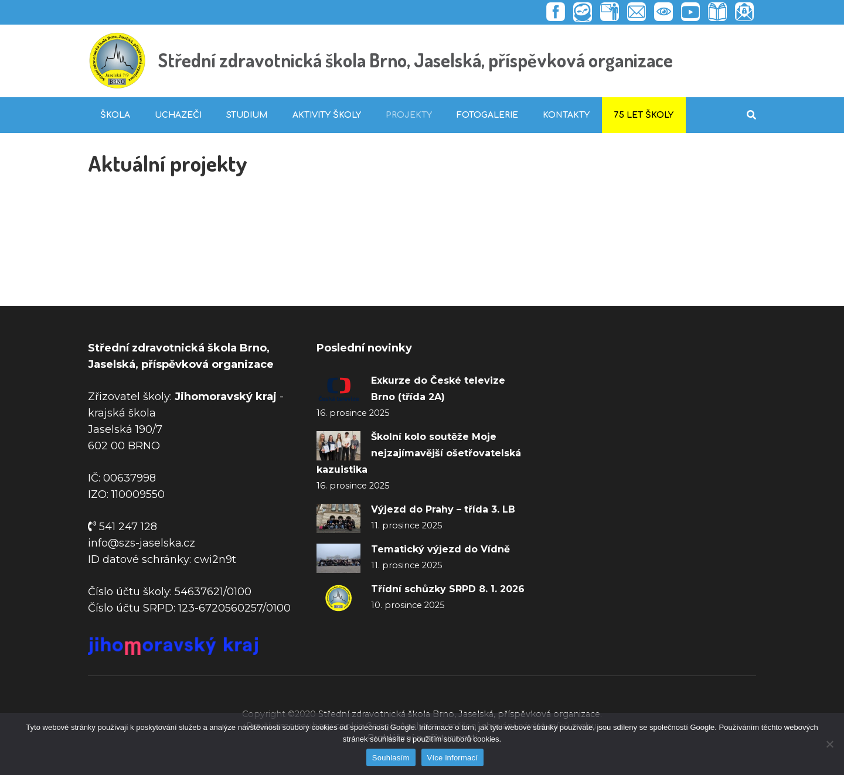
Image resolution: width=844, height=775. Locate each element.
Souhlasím (391, 757)
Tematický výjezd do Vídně (440, 549)
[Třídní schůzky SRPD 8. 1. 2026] (338, 598)
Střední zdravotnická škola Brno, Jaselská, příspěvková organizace (415, 60)
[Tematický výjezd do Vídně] (338, 558)
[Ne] (829, 744)
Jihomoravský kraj (226, 396)
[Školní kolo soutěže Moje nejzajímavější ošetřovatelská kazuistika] (338, 445)
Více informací (452, 757)
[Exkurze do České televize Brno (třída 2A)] (338, 389)
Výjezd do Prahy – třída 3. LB (443, 509)
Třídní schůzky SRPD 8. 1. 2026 (448, 589)
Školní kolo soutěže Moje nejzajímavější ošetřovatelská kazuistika (418, 453)
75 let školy (643, 115)
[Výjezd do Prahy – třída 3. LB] (338, 518)
